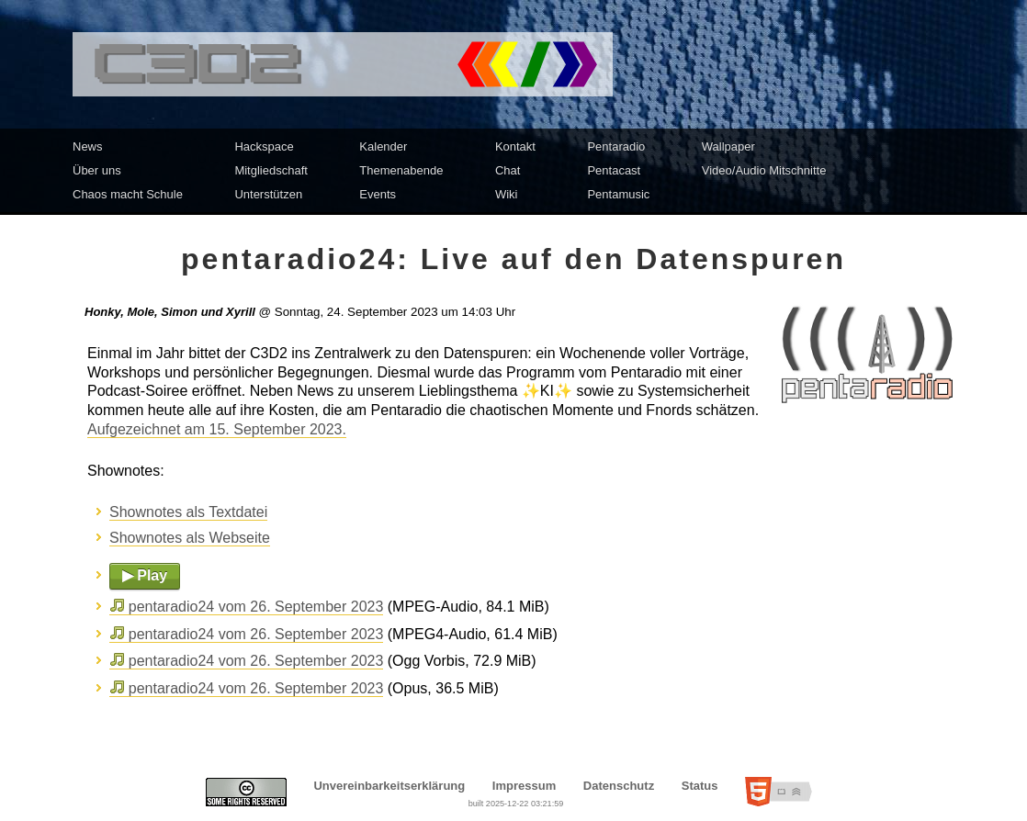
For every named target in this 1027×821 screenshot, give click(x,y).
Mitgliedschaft (270, 170)
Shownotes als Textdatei (188, 512)
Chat (507, 170)
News (88, 146)
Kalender (383, 146)
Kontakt (515, 146)
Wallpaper (728, 146)
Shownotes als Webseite (189, 537)
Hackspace (263, 146)
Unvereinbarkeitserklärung (389, 786)
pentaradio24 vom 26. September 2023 (256, 606)
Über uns (97, 170)
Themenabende (401, 170)
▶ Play (144, 575)
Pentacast (613, 170)
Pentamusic (618, 194)
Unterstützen (268, 194)
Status (700, 786)
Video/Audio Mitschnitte (764, 170)
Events (377, 194)
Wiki (506, 194)
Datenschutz (618, 786)
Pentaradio (616, 146)
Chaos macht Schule (128, 194)
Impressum (524, 786)
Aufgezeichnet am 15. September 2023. (216, 429)
